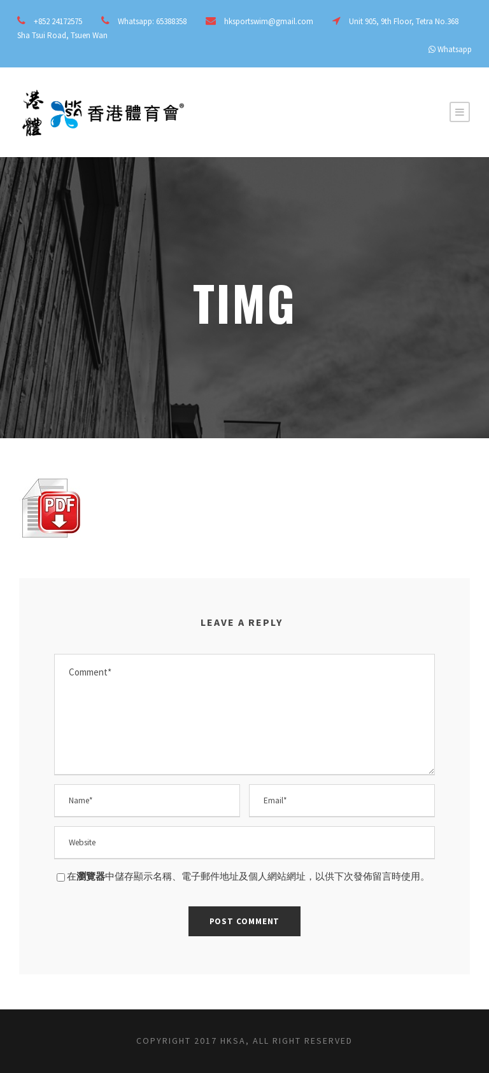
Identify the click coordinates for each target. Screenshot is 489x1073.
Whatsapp (454, 49)
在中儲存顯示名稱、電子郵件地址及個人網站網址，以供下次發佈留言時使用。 (248, 876)
